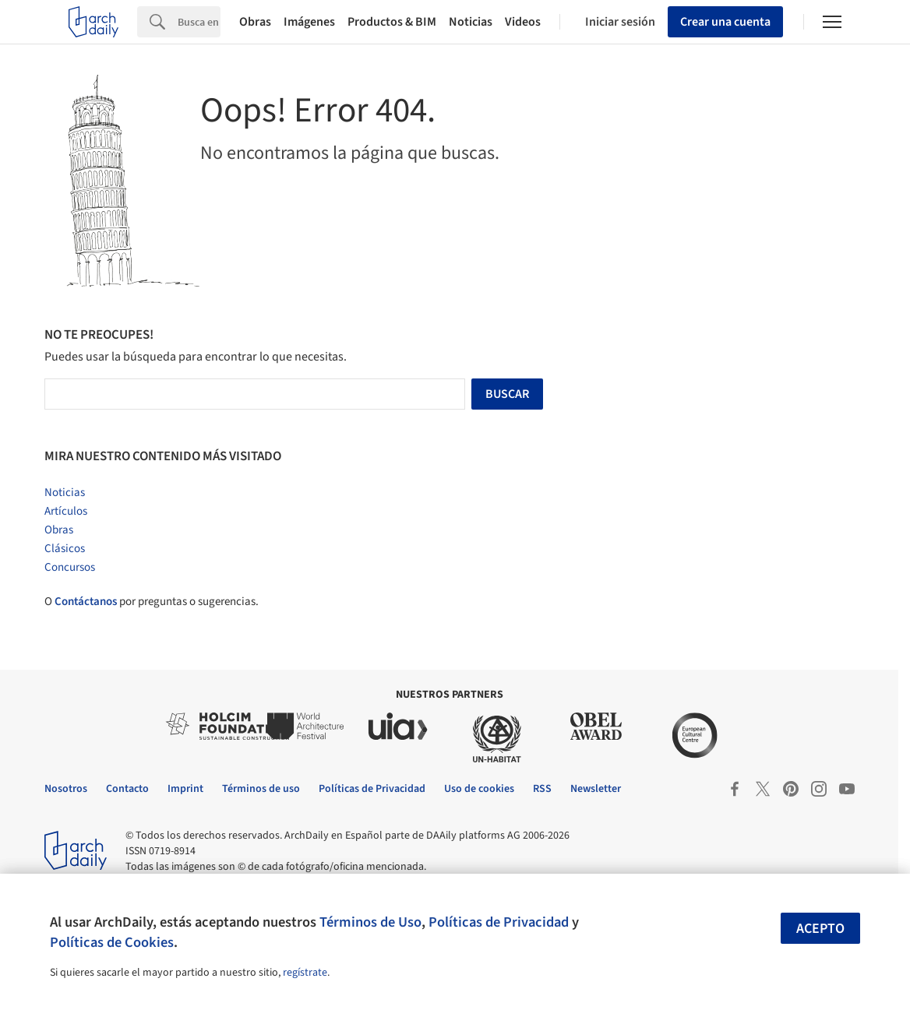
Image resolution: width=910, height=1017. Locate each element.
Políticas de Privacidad (499, 922)
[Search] (199, 21)
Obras (255, 22)
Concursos (69, 567)
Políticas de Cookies (112, 942)
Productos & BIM (391, 22)
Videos (523, 22)
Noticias (470, 22)
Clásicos (64, 548)
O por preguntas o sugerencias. (151, 601)
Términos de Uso (370, 922)
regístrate (305, 972)
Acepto (820, 928)
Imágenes (309, 22)
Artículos (65, 511)
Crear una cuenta (725, 21)
